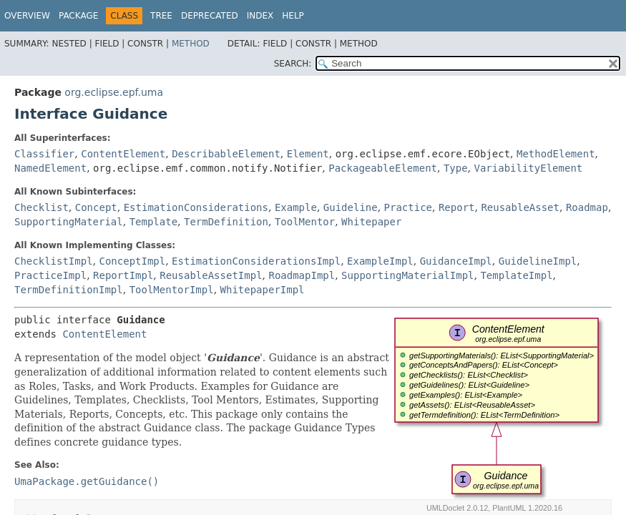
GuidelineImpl (538, 261)
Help (293, 16)
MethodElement (556, 154)
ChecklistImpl (53, 261)
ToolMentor (305, 221)
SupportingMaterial (68, 221)
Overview (27, 16)
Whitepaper (371, 221)
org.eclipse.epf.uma (113, 92)
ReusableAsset (520, 207)
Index (260, 16)
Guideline (350, 207)
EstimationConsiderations (196, 207)
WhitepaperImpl (262, 289)
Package (78, 16)
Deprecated (209, 16)
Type (456, 168)
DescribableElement (226, 154)
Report (457, 207)
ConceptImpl (132, 261)
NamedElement (50, 168)
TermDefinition (226, 221)
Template (153, 221)
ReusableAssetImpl (211, 275)
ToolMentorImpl (171, 289)
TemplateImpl (516, 275)
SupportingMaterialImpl (407, 275)
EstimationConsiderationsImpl (256, 261)
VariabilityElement (528, 168)
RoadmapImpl (301, 275)
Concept (96, 207)
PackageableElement (382, 168)
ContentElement (123, 154)
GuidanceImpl (456, 261)
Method (191, 44)
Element (308, 154)
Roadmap (587, 207)
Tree (161, 16)
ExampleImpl (380, 261)
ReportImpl (123, 275)
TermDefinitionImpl (68, 289)
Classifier (44, 154)
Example (296, 207)
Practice (408, 207)
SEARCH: (293, 64)
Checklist (41, 207)
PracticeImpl (50, 275)
